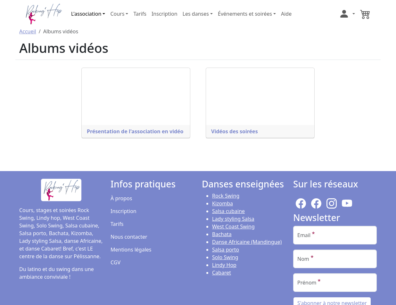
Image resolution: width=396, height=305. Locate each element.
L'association (86, 13)
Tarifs (139, 13)
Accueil (27, 31)
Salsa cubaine (228, 211)
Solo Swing (225, 257)
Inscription (164, 13)
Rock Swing (225, 195)
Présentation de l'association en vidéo (135, 131)
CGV (115, 262)
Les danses (196, 13)
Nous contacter (129, 236)
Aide (286, 13)
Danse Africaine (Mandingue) (247, 241)
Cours (117, 13)
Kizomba (222, 203)
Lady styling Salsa (233, 218)
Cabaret (221, 272)
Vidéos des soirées (234, 131)
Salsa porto (225, 249)
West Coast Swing (233, 226)
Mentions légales (131, 249)
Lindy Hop (224, 264)
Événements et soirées (245, 13)
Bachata (222, 234)
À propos (121, 198)
